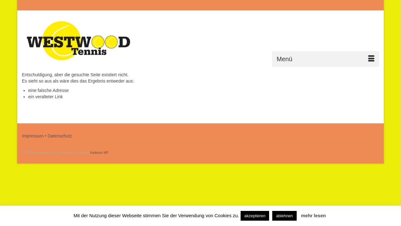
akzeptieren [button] (254, 215)
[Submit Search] (310, 5)
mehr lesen (313, 215)
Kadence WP (99, 152)
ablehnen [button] (284, 215)
